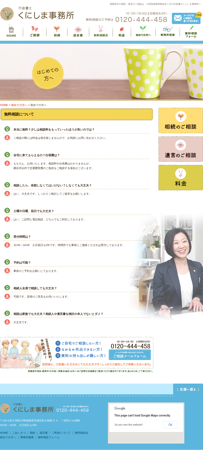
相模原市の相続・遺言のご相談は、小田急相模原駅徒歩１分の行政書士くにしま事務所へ (155, 4)
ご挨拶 (35, 33)
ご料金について (61, 432)
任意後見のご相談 (180, 177)
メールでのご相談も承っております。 (187, 18)
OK (170, 424)
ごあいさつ (19, 432)
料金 (122, 33)
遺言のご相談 (180, 149)
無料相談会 (101, 33)
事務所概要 (168, 33)
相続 (57, 33)
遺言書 (78, 33)
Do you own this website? (129, 424)
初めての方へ (143, 33)
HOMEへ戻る (37, 13)
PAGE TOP (188, 390)
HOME (4, 105)
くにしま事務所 (11, 33)
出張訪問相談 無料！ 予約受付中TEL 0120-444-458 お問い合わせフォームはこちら (130, 354)
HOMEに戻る (44, 408)
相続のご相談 (180, 120)
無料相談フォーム (191, 33)
